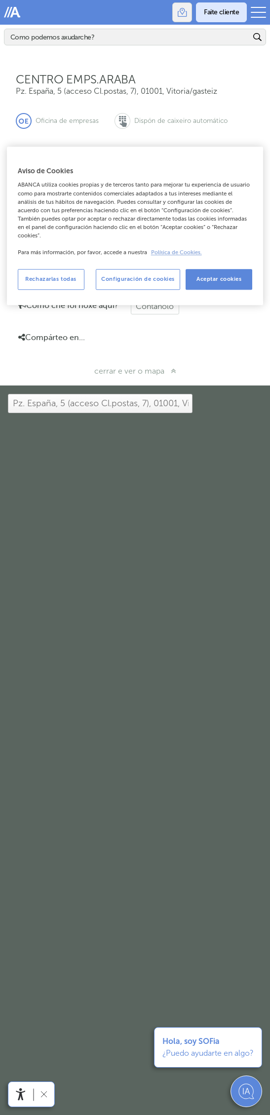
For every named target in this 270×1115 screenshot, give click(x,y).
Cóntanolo (155, 306)
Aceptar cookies (219, 278)
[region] (135, 226)
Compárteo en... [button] (51, 337)
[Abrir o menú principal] (258, 12)
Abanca (12, 12)
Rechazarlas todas (51, 278)
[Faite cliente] (221, 12)
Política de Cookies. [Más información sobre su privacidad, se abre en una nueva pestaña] (176, 252)
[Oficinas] (182, 12)
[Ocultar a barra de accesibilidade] (43, 1094)
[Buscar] (127, 37)
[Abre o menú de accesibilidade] (20, 1094)
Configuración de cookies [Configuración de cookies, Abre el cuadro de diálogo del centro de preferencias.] (138, 278)
